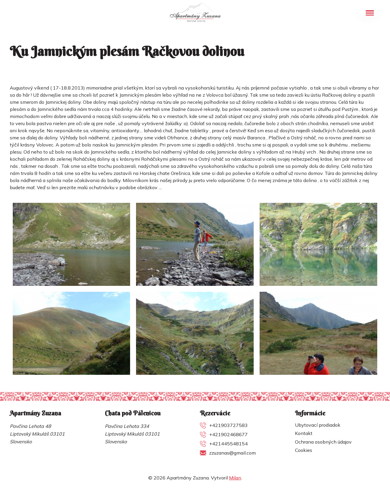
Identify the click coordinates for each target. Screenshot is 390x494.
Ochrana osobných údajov (323, 442)
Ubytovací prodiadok (317, 425)
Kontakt (303, 433)
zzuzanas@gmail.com (232, 452)
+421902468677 (228, 434)
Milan (235, 478)
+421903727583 (228, 425)
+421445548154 (228, 443)
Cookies (303, 450)
